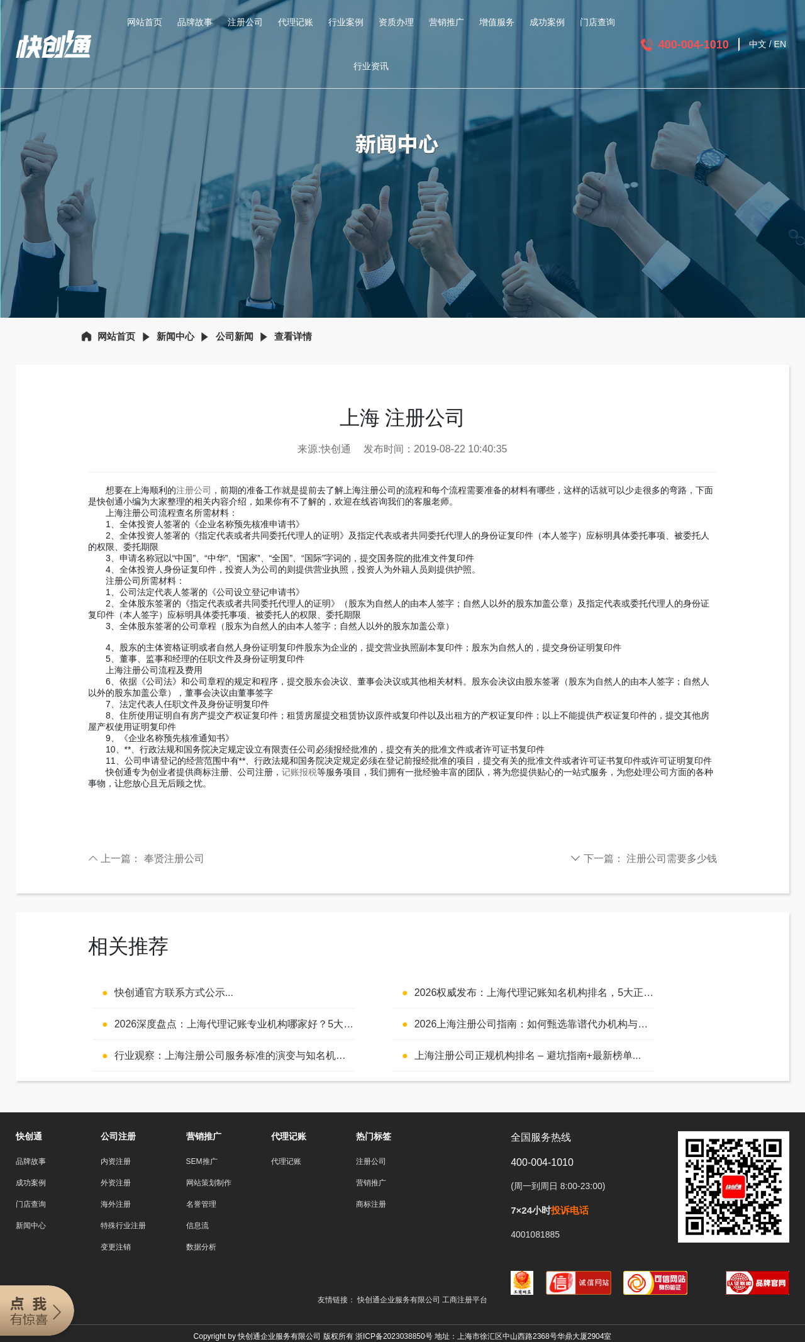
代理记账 (295, 22)
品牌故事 (195, 22)
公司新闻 (234, 336)
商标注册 (371, 1204)
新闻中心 (175, 336)
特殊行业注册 (123, 1225)
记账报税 (299, 772)
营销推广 (446, 22)
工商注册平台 (464, 1299)
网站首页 (144, 22)
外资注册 (116, 1182)
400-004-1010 (693, 44)
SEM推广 (202, 1161)
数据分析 (201, 1247)
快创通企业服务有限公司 (399, 1299)
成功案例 (547, 22)
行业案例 (346, 22)
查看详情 (293, 336)
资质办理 (396, 22)
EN (780, 44)
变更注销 (116, 1247)
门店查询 (597, 22)
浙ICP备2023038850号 (394, 1336)
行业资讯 (371, 66)
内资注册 (116, 1161)
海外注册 (116, 1204)
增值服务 (496, 22)
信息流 (197, 1225)
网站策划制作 (208, 1182)
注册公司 (245, 22)
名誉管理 (201, 1204)
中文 (758, 44)
